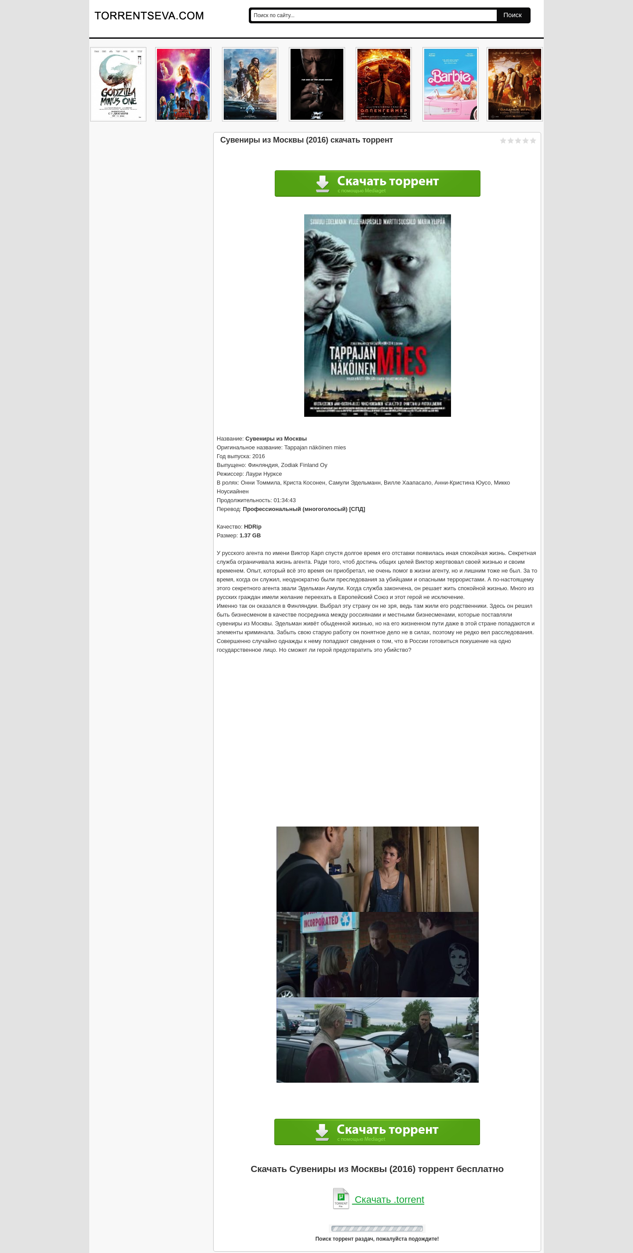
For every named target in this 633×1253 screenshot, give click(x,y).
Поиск (512, 14)
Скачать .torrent (377, 1199)
